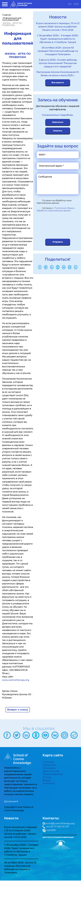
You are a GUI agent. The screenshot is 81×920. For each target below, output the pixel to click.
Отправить (58, 242)
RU (70, 4)
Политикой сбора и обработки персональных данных (56, 209)
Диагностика (51, 771)
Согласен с (56, 209)
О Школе (48, 762)
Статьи (47, 777)
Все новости (58, 82)
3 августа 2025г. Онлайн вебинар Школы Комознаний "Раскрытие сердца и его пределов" (58, 63)
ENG (76, 4)
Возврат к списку (17, 709)
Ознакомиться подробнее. (57, 115)
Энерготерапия (53, 774)
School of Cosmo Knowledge (21, 4)
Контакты (49, 783)
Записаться (57, 122)
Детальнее (10, 801)
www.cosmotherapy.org (15, 680)
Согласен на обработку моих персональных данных (54, 201)
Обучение (49, 765)
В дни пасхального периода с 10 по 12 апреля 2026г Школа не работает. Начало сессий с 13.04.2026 (57, 26)
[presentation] (56, 225)
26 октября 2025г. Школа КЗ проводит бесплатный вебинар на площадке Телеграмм (58, 51)
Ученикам (49, 768)
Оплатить (57, 131)
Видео (47, 780)
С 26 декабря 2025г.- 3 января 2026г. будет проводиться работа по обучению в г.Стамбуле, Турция (58, 38)
